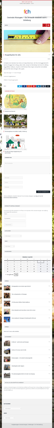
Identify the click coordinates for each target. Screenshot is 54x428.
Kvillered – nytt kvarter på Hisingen (20, 342)
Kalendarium (8, 251)
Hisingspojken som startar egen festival (21, 286)
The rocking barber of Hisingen (19, 294)
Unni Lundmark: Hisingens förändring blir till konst (24, 318)
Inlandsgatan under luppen (18, 366)
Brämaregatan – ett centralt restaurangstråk (22, 358)
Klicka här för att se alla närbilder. (11, 331)
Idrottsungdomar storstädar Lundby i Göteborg (16, 131)
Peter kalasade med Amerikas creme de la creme (23, 310)
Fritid (49, 58)
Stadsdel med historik (10, 111)
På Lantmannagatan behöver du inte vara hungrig (23, 374)
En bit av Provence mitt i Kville (19, 350)
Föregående (9, 275)
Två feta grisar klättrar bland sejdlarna (21, 302)
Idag (16, 274)
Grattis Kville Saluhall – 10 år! (27, 3)
